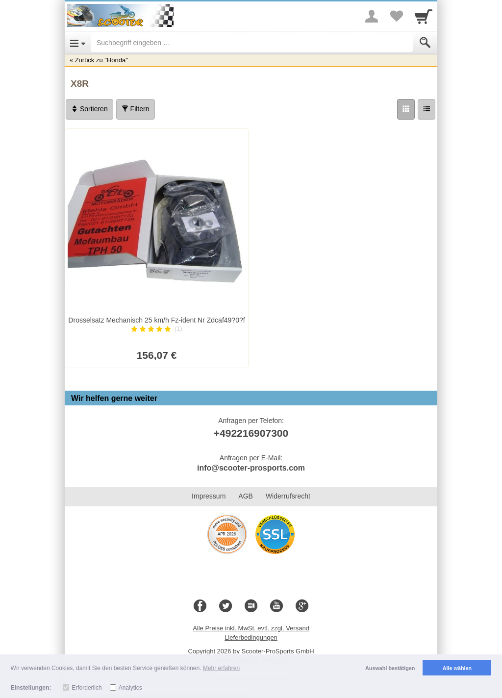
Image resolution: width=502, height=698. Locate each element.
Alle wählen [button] (457, 668)
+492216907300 (251, 433)
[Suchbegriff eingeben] (252, 42)
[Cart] (423, 16)
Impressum (209, 496)
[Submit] (425, 42)
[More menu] (371, 16)
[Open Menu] (77, 42)
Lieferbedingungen (251, 637)
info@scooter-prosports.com (251, 468)
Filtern (136, 109)
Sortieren (89, 109)
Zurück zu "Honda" (101, 60)
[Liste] (426, 109)
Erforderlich (86, 687)
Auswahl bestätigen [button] (390, 668)
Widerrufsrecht (288, 496)
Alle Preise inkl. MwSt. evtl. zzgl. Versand (251, 628)
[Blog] (251, 606)
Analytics (130, 687)
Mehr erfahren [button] (221, 668)
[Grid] (406, 109)
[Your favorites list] (396, 16)
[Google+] (302, 606)
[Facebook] (200, 606)
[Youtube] (276, 606)
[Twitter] (225, 606)
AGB (245, 496)
